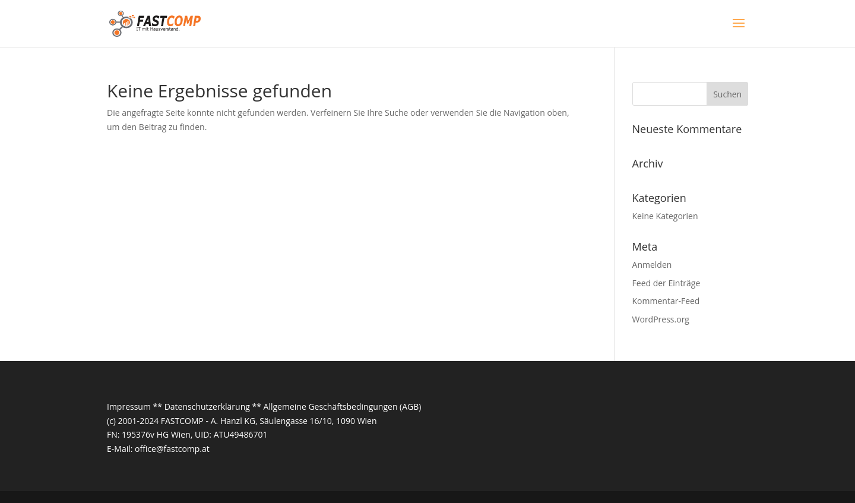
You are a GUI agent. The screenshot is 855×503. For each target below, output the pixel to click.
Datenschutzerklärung (207, 406)
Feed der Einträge (666, 283)
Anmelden (652, 264)
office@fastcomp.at (172, 448)
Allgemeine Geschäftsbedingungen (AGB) (343, 406)
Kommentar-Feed (666, 300)
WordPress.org (660, 319)
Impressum (129, 406)
